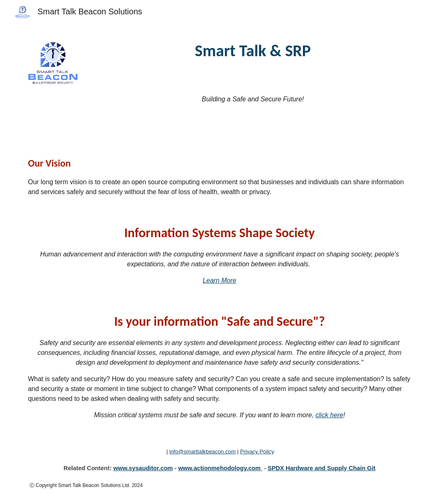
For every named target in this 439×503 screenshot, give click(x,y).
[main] (252, 51)
